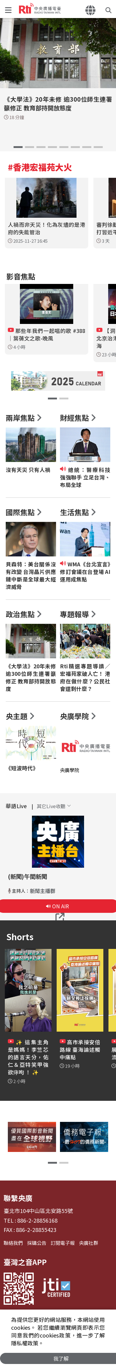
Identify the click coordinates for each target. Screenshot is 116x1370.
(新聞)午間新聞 (27, 876)
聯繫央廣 (18, 1198)
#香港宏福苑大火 (40, 167)
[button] (10, 9)
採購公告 (36, 1242)
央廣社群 (88, 1242)
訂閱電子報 (63, 1242)
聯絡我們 (13, 1242)
